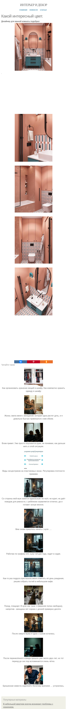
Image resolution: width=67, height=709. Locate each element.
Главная (23, 10)
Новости (34, 10)
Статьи (43, 10)
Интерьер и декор (33, 5)
